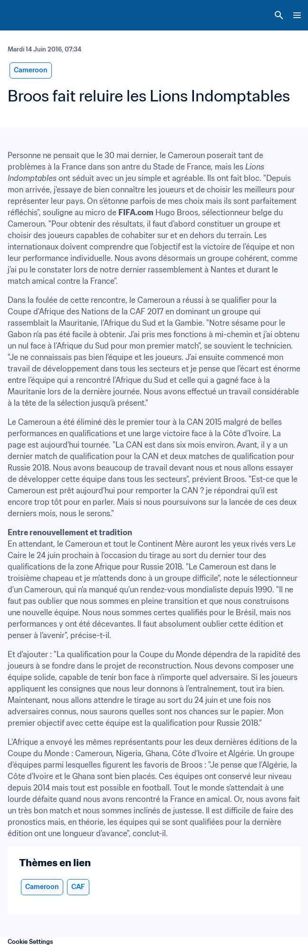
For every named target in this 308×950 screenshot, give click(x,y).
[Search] (279, 15)
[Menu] (297, 15)
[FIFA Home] (25, 15)
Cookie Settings (30, 942)
